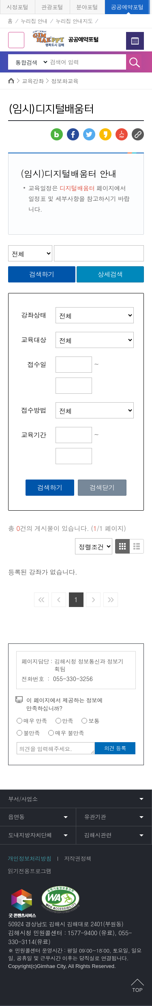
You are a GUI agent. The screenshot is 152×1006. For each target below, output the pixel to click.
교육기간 (33, 435)
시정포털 (17, 7)
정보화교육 (65, 81)
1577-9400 (82, 932)
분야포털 (87, 7)
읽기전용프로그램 (29, 871)
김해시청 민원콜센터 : (37, 932)
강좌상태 (33, 315)
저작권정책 (78, 858)
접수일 (37, 364)
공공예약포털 (127, 7)
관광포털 (52, 7)
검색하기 (41, 274)
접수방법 (33, 410)
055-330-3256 (73, 679)
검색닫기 (102, 487)
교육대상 (33, 339)
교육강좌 (33, 81)
